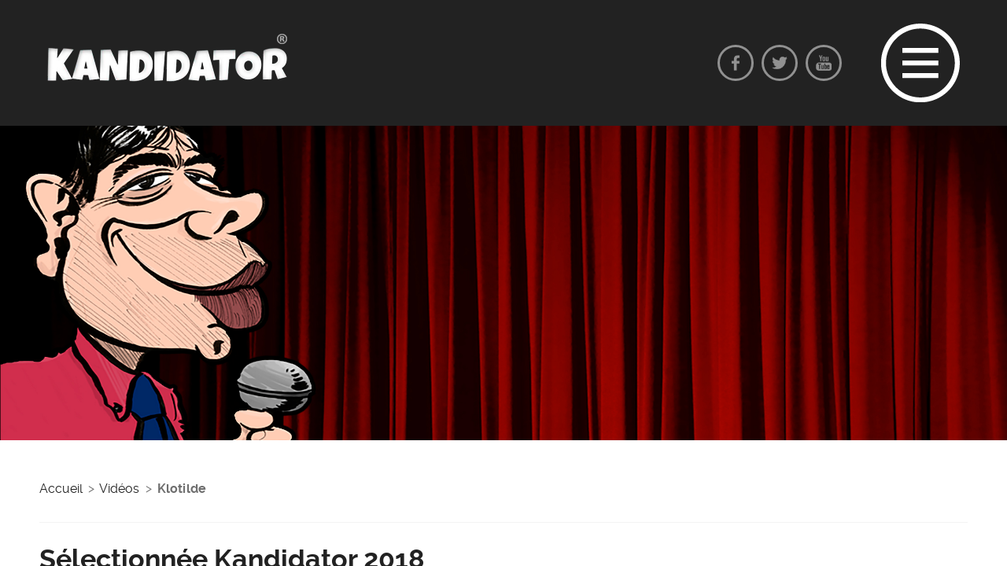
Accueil (61, 488)
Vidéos (119, 488)
